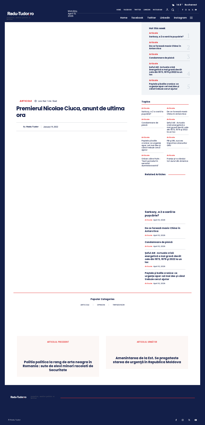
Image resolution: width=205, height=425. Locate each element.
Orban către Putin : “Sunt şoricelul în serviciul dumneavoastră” (151, 162)
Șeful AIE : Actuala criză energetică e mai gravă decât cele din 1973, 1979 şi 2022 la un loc (165, 71)
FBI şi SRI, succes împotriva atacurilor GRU (177, 143)
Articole (26, 101)
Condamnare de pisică (161, 57)
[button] (172, 9)
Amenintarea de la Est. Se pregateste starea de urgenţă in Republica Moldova (147, 360)
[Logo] (34, 397)
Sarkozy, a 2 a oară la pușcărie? (166, 36)
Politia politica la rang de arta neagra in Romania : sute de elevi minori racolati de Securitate (58, 366)
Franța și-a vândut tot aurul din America (177, 159)
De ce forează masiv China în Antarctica (165, 47)
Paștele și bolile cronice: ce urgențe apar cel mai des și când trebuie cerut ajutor (164, 86)
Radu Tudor (32, 127)
